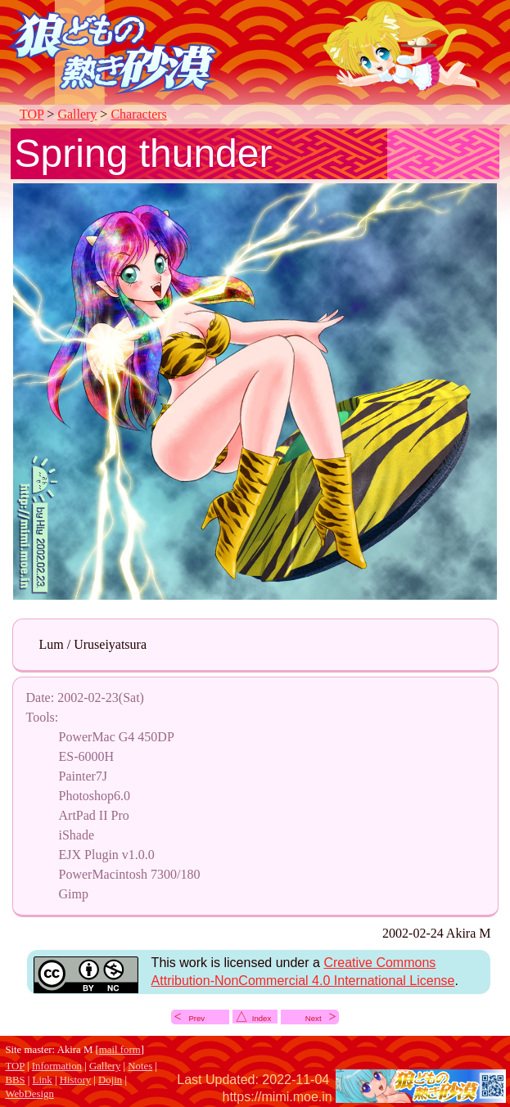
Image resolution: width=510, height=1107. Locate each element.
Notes (140, 1066)
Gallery (77, 114)
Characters (138, 114)
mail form (120, 1049)
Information (57, 1066)
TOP (31, 114)
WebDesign (29, 1094)
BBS (15, 1080)
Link (42, 1080)
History (75, 1080)
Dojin (110, 1080)
